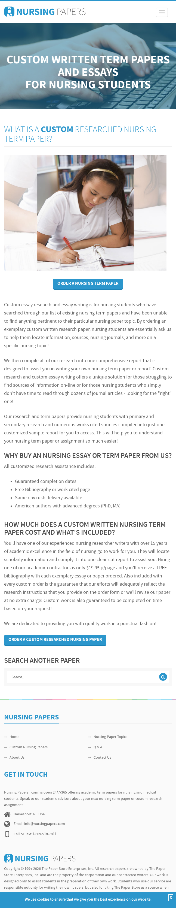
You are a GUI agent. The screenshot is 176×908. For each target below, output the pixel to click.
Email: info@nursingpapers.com (39, 824)
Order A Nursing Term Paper (88, 284)
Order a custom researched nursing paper (55, 640)
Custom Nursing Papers (26, 747)
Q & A (95, 747)
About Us (14, 758)
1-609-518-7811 (44, 834)
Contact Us (99, 758)
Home (11, 737)
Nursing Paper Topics (107, 737)
